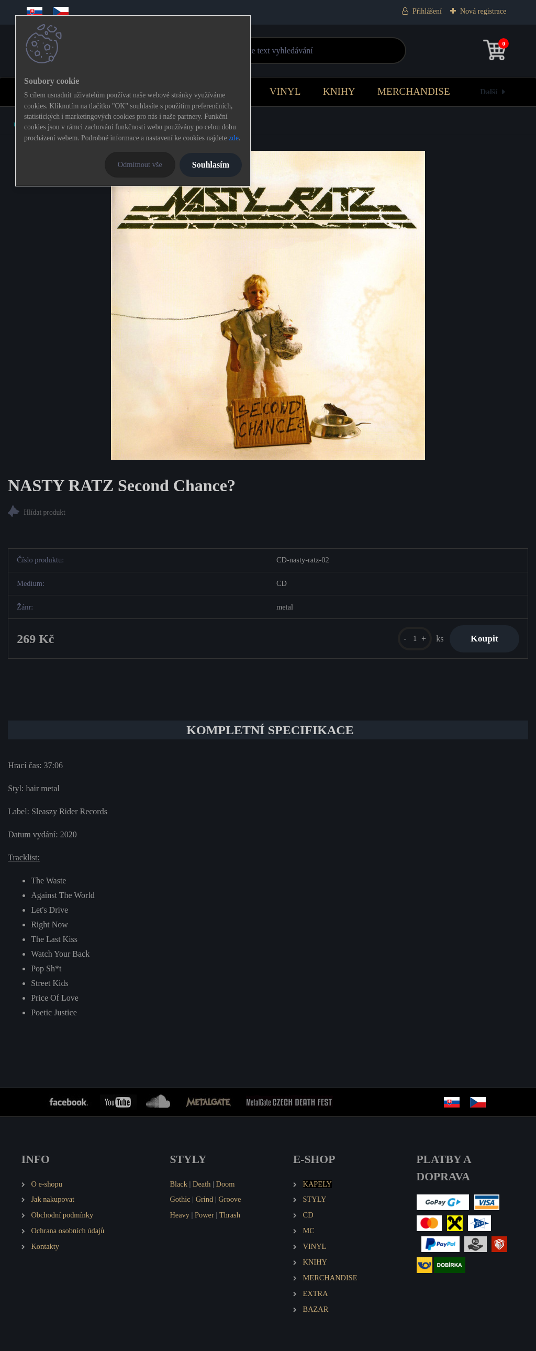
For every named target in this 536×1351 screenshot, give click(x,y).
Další (488, 91)
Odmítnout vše (140, 164)
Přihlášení (427, 11)
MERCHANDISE (413, 91)
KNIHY (339, 91)
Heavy (179, 1215)
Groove (229, 1199)
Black (178, 1184)
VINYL (285, 91)
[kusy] (415, 638)
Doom (225, 1184)
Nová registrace (483, 11)
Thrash (229, 1215)
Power (204, 1215)
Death (201, 1184)
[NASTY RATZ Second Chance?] (268, 305)
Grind (205, 1199)
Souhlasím (210, 164)
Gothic (180, 1199)
